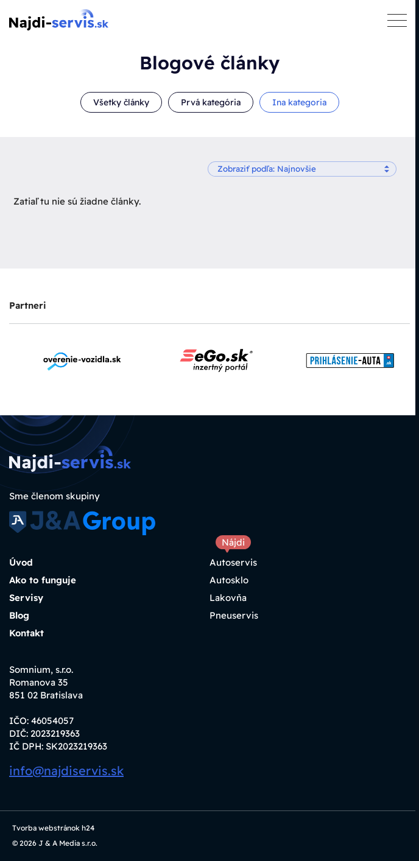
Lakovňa (228, 597)
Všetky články (121, 102)
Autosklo (229, 580)
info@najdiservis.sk (66, 770)
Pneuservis (234, 615)
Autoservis (233, 562)
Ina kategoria (299, 102)
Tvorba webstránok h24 (53, 827)
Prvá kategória (211, 102)
